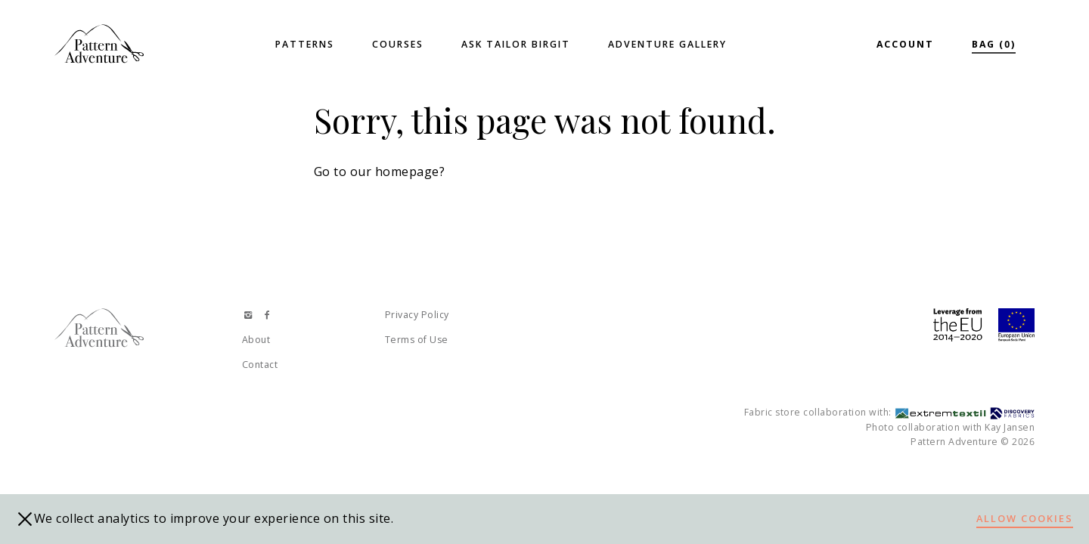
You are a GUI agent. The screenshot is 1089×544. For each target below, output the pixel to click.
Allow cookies (1024, 518)
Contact (260, 364)
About (256, 339)
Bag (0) (994, 44)
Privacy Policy (417, 314)
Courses (398, 44)
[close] (25, 519)
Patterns (304, 44)
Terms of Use (416, 339)
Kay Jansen (1010, 427)
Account (905, 44)
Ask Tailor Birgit (515, 44)
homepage (407, 171)
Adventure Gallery (667, 44)
